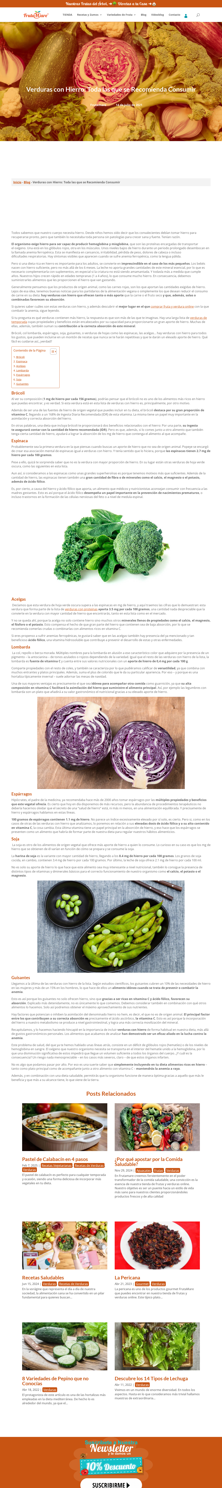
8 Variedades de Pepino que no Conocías (55, 1380)
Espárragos (23, 375)
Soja (18, 379)
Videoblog (157, 14)
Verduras (29, 1170)
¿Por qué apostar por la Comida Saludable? (149, 1161)
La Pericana (127, 1277)
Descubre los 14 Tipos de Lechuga (151, 1378)
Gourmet (142, 1284)
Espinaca (21, 361)
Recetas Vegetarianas (57, 1165)
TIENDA (67, 14)
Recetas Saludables (43, 1277)
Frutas (158, 1170)
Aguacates (143, 1170)
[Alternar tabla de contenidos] (51, 351)
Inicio (17, 182)
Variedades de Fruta (119, 14)
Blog (143, 14)
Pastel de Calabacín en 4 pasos (55, 1159)
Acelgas (21, 366)
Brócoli (20, 357)
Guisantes (22, 384)
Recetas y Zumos (87, 14)
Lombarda (22, 370)
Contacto (174, 14)
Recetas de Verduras (89, 1165)
